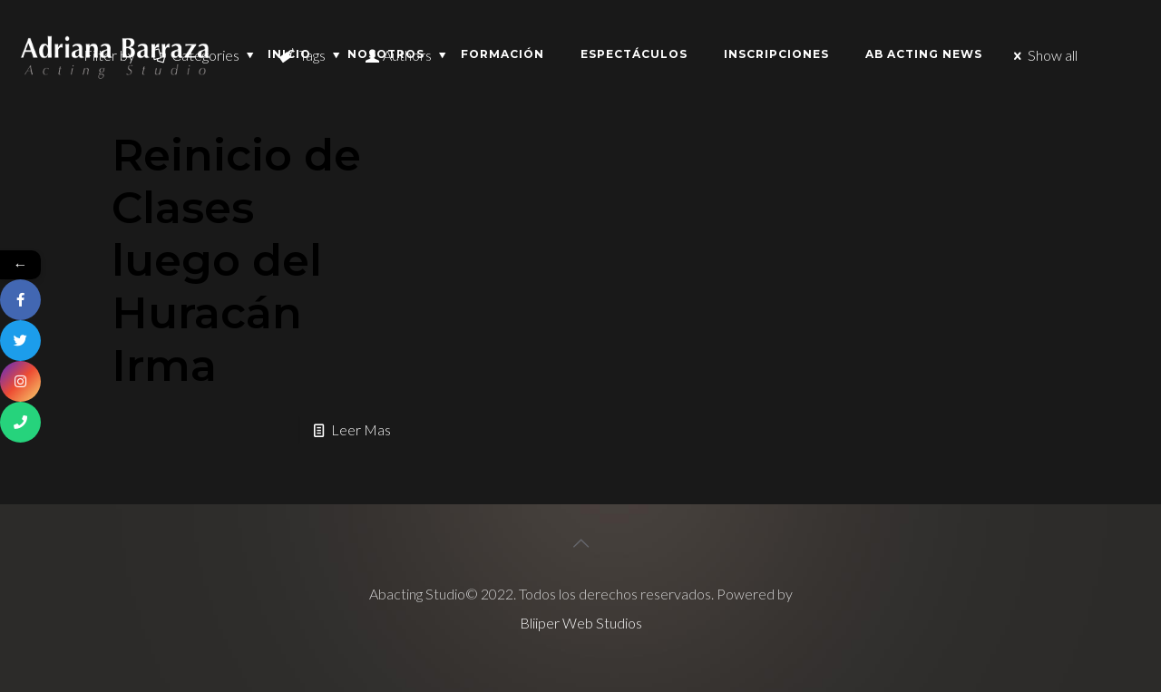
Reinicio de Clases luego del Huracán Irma (236, 260)
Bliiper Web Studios (581, 622)
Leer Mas (361, 429)
